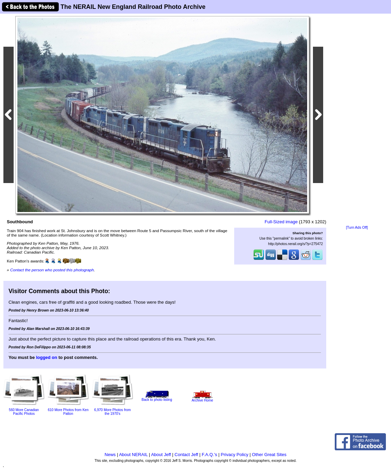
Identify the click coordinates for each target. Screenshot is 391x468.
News (110, 454)
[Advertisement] (357, 120)
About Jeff (161, 454)
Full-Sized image (281, 221)
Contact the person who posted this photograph (52, 270)
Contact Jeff (186, 454)
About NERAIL (133, 454)
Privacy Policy (235, 454)
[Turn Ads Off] (357, 227)
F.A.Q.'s (209, 454)
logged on (46, 357)
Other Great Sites (269, 454)
